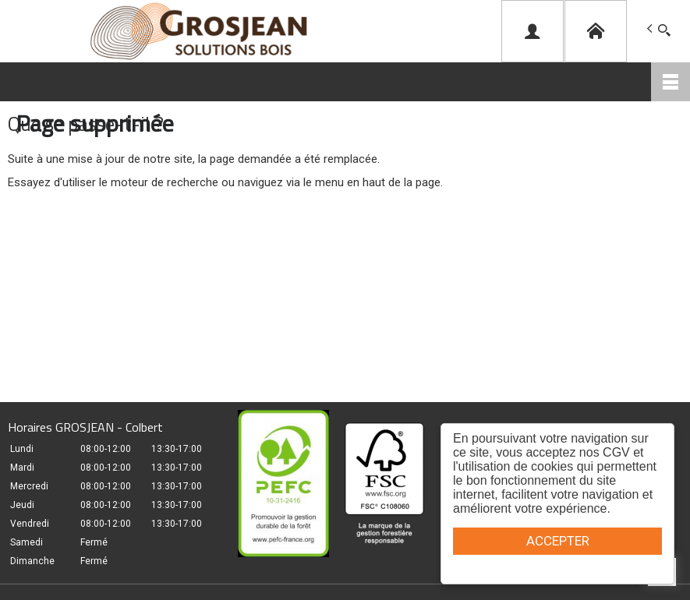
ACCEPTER (557, 541)
